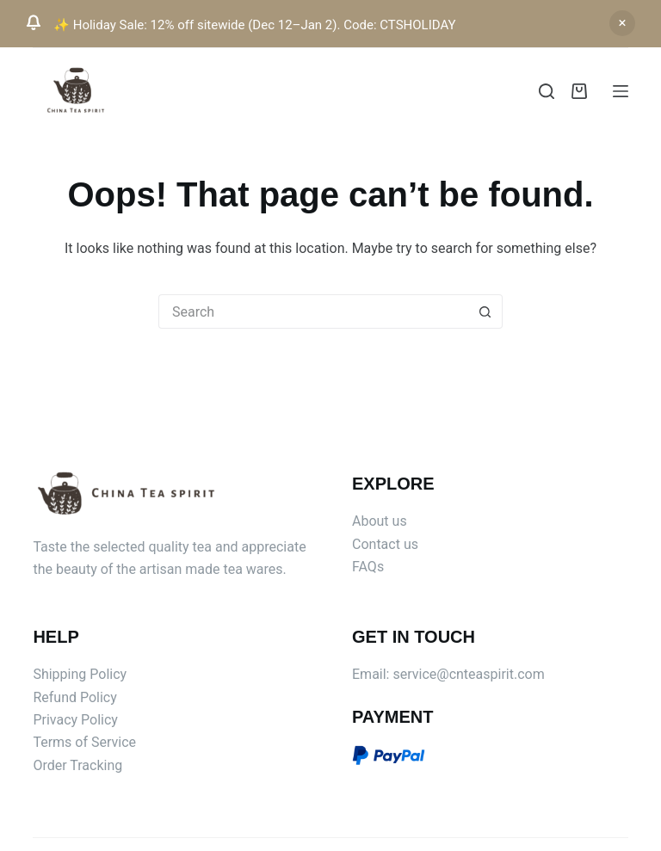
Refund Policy (74, 697)
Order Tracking (77, 765)
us (411, 544)
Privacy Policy (75, 720)
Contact (378, 544)
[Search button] (485, 311)
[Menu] (620, 91)
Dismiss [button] (622, 23)
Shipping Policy (80, 674)
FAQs (368, 566)
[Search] (546, 91)
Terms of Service (84, 742)
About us (379, 521)
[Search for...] (313, 311)
